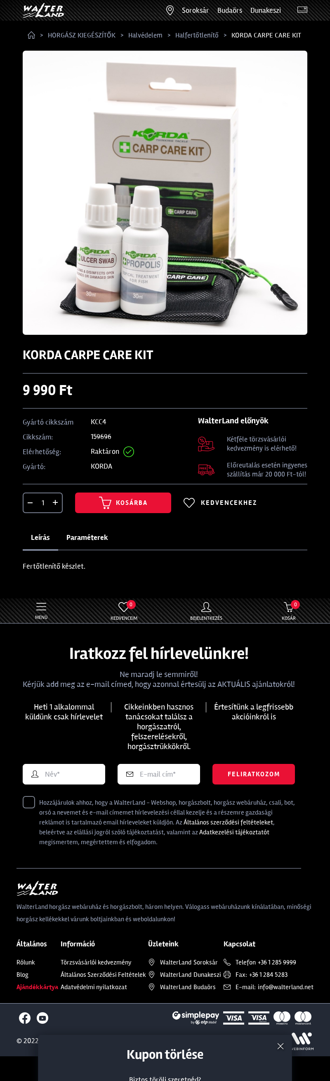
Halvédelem (145, 35)
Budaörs (229, 10)
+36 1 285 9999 (277, 962)
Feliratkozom (254, 774)
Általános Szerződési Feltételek (103, 975)
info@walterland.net (286, 987)
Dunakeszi (265, 10)
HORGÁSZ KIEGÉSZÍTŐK (82, 35)
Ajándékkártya (37, 987)
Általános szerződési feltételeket (228, 822)
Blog (22, 975)
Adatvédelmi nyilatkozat (94, 987)
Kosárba (123, 503)
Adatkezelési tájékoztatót (234, 832)
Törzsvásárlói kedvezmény (96, 962)
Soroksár (195, 10)
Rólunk (25, 962)
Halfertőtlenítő (197, 35)
